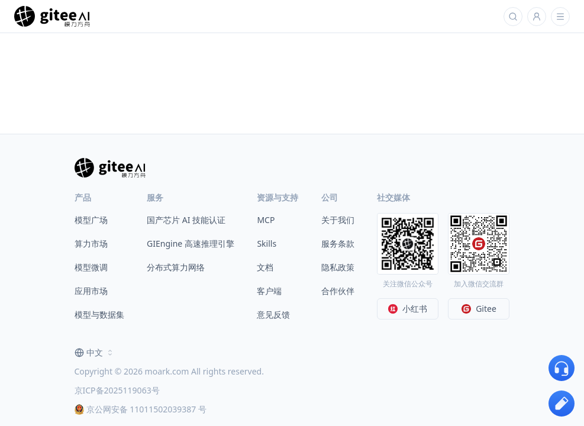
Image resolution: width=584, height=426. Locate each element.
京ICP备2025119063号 (117, 390)
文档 (265, 267)
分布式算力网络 (176, 267)
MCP (266, 219)
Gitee (479, 308)
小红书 (407, 308)
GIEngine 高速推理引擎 (190, 243)
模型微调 (91, 267)
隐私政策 (337, 267)
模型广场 (91, 219)
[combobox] (95, 353)
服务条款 (337, 243)
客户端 (269, 290)
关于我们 (337, 219)
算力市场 (91, 243)
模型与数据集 (99, 314)
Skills (266, 243)
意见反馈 (273, 314)
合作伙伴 (337, 290)
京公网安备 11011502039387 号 (141, 409)
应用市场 (91, 290)
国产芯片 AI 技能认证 (186, 219)
